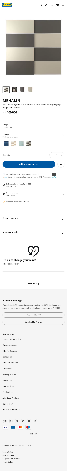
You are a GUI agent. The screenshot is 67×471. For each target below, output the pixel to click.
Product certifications (11, 410)
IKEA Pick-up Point (10, 362)
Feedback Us (8, 392)
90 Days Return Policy (12, 339)
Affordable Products (11, 398)
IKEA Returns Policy (11, 264)
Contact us (7, 357)
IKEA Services (8, 386)
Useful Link (8, 334)
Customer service (10, 345)
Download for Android (33, 322)
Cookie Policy (8, 462)
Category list (8, 404)
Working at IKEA (9, 374)
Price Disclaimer (9, 455)
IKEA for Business (10, 351)
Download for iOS (34, 315)
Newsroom (7, 380)
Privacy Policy (8, 452)
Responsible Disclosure (11, 459)
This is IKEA (7, 368)
